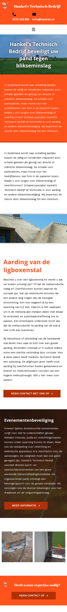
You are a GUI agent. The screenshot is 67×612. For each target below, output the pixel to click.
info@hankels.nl (43, 19)
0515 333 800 (20, 19)
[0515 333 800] (14, 14)
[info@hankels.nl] (34, 14)
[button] (33, 29)
